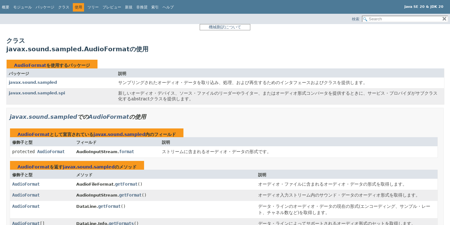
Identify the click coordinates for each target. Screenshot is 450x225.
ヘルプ (168, 7)
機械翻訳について (225, 27)
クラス (63, 7)
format (126, 151)
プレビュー (111, 7)
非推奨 (142, 7)
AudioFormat (30, 65)
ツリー (93, 7)
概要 (5, 7)
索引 (155, 7)
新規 (128, 7)
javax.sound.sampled (33, 82)
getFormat (126, 184)
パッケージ (45, 7)
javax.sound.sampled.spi (37, 93)
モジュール (22, 7)
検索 (355, 19)
